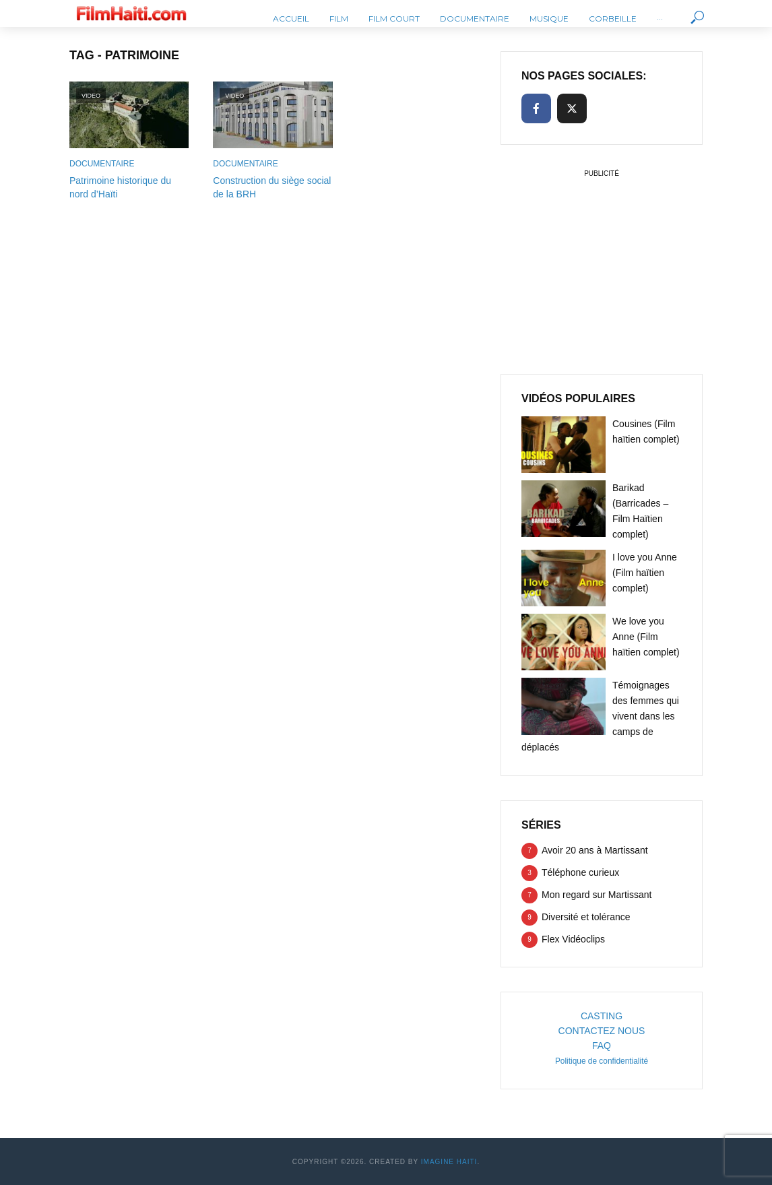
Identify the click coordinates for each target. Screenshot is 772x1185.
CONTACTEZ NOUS (601, 1030)
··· (660, 18)
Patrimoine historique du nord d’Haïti (120, 187)
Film (338, 18)
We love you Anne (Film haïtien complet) (646, 637)
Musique (549, 18)
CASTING (601, 1016)
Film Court (394, 18)
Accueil (291, 18)
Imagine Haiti (449, 1161)
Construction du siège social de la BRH (272, 187)
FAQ (601, 1045)
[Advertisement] (602, 265)
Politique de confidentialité (601, 1061)
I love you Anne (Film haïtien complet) (644, 573)
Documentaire (474, 18)
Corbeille (613, 18)
